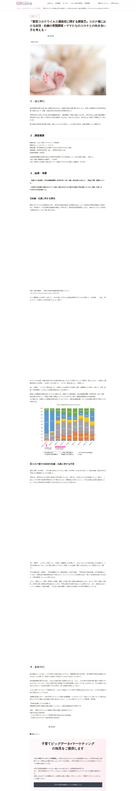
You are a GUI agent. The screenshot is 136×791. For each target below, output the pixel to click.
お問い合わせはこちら (68, 733)
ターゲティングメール (65, 768)
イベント (18, 765)
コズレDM (61, 779)
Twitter (115, 757)
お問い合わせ (115, 3)
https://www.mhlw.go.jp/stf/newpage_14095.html (44, 261)
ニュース (18, 768)
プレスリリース (20, 762)
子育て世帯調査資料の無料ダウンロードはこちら (68, 700)
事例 (81, 776)
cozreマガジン (63, 759)
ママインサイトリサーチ (65, 776)
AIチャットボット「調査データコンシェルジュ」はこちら (68, 717)
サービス (65, 3)
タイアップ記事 (63, 765)
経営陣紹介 (36, 768)
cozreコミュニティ (64, 762)
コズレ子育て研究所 (76, 3)
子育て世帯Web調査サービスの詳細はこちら (68, 691)
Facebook (116, 759)
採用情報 (87, 3)
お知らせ (50, 3)
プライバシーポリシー (86, 768)
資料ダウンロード (103, 3)
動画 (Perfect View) (64, 771)
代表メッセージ (37, 759)
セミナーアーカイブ (85, 773)
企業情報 (35, 765)
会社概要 (57, 3)
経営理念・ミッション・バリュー (42, 762)
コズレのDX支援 (84, 765)
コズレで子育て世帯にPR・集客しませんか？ (92, 762)
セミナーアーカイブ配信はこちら (68, 709)
